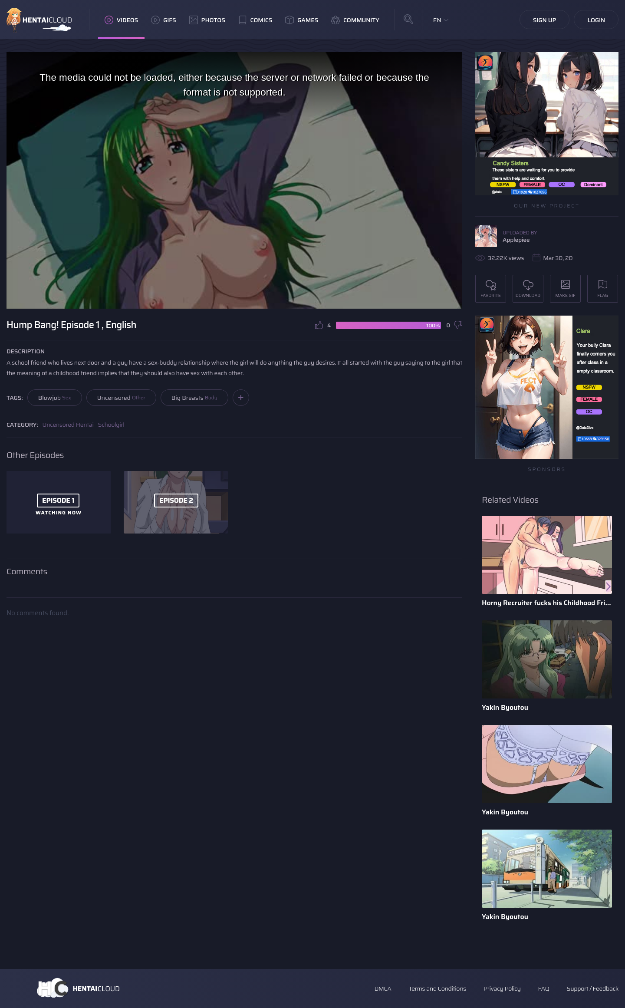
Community (355, 20)
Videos (121, 20)
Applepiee (516, 239)
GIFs (163, 20)
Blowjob (54, 397)
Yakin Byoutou (505, 707)
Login (596, 20)
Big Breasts (194, 397)
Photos (207, 20)
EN (437, 20)
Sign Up (544, 20)
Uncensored (121, 397)
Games (301, 20)
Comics (255, 20)
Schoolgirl (111, 424)
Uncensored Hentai (68, 424)
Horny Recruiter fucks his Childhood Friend (547, 602)
